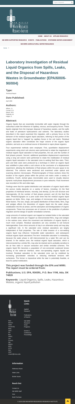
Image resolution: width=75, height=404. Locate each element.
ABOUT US (48, 36)
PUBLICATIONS (41, 40)
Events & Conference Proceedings (27, 332)
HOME (40, 36)
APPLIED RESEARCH (60, 36)
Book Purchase (16, 397)
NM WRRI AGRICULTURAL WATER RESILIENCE (37, 44)
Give (13, 394)
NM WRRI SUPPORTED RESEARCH (14, 40)
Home (5, 48)
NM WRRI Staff (16, 391)
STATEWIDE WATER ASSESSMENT (60, 40)
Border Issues (16, 376)
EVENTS (31, 40)
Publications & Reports (27, 316)
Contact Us (15, 388)
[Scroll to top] (68, 401)
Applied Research (27, 310)
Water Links (15, 372)
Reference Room (17, 368)
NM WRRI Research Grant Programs (27, 324)
